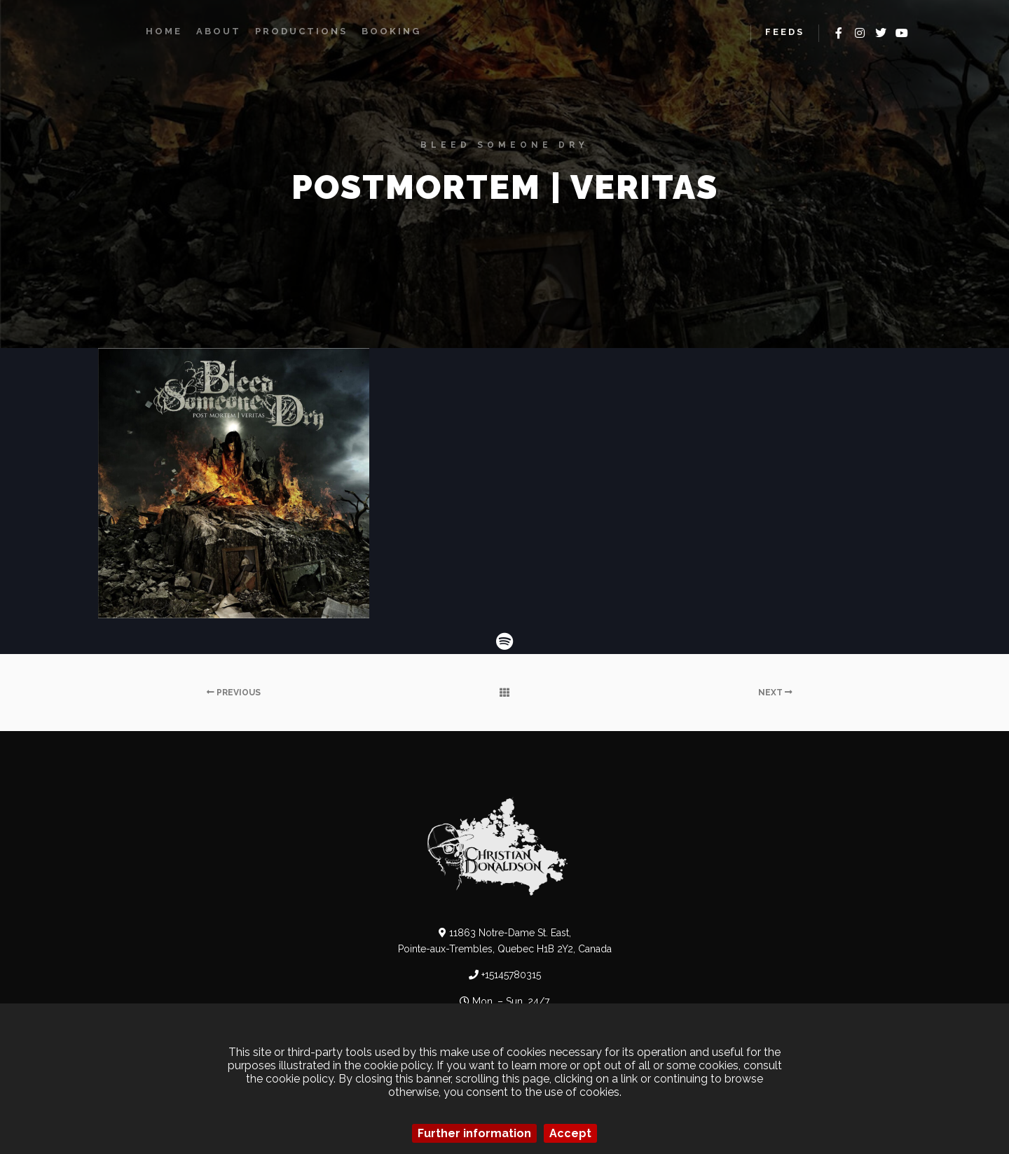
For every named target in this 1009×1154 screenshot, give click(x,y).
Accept (570, 1133)
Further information (474, 1133)
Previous (234, 692)
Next (775, 692)
